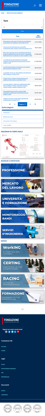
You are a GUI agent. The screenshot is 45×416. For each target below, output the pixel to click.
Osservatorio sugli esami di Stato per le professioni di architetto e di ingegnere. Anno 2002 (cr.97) (17, 42)
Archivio (3, 390)
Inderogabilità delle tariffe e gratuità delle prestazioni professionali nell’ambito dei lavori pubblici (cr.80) (15, 92)
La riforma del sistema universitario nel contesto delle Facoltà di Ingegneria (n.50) (16, 67)
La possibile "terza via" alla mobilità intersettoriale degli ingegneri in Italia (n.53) (17, 73)
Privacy (3, 364)
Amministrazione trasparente (8, 368)
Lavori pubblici (7, 125)
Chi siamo (3, 346)
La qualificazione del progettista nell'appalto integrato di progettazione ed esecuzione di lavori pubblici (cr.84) (16, 61)
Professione (6, 113)
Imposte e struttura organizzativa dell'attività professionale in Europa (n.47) (15, 99)
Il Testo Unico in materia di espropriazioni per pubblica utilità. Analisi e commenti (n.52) (15, 79)
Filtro (22, 31)
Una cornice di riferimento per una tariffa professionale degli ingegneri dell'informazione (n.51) (17, 47)
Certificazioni (4, 394)
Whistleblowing (5, 377)
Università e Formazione (10, 121)
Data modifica (38, 36)
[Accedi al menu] (40, 5)
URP (2, 372)
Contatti (3, 350)
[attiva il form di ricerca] (34, 5)
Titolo (17, 36)
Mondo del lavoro (8, 117)
